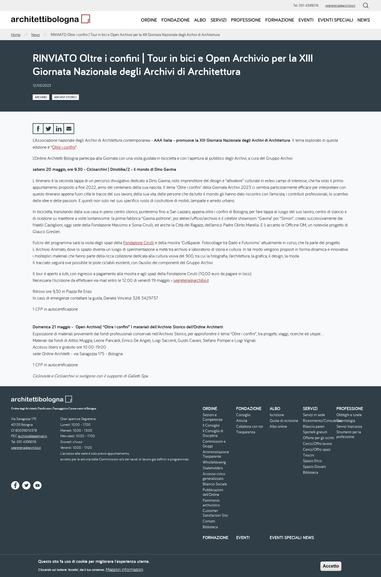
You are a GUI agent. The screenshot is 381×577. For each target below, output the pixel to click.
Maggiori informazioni (124, 571)
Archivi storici (65, 97)
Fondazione (175, 20)
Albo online (278, 426)
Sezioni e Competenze (213, 417)
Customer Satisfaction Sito (215, 513)
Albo (200, 20)
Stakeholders (213, 468)
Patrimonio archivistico (211, 503)
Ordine (149, 20)
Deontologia (345, 420)
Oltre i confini (63, 147)
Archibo (41, 97)
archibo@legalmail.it (32, 436)
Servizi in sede (314, 415)
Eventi (305, 20)
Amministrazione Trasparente (216, 454)
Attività (241, 420)
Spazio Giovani (314, 466)
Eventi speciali (335, 20)
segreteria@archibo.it (340, 5)
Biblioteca (210, 527)
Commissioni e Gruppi (214, 444)
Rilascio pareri (314, 426)
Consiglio (243, 415)
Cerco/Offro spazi (317, 449)
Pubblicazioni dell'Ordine (213, 492)
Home (15, 34)
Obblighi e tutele (349, 415)
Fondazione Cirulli (138, 242)
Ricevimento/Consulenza (319, 420)
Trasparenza (245, 432)
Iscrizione (277, 415)
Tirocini (308, 455)
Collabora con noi (249, 426)
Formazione (279, 20)
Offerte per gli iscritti (318, 438)
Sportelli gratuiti (315, 432)
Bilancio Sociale (215, 484)
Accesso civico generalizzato (214, 476)
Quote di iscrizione (284, 420)
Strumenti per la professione (348, 434)
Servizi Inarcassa (349, 426)
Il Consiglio (211, 425)
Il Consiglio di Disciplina (213, 433)
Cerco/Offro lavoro (317, 443)
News (363, 20)
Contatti (209, 521)
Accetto (331, 567)
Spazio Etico (312, 460)
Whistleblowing (214, 462)
